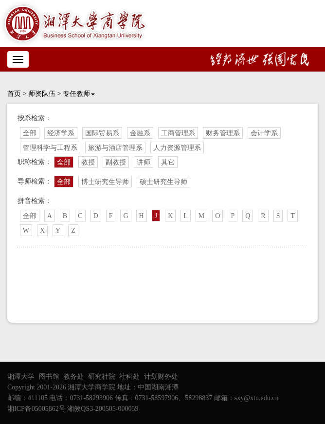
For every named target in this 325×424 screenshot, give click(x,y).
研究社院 (101, 376)
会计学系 (264, 133)
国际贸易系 (102, 133)
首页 (14, 93)
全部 (29, 133)
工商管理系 (178, 133)
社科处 (129, 376)
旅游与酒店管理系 (115, 147)
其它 (168, 162)
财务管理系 (223, 133)
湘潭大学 (21, 376)
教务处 (73, 376)
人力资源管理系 (177, 147)
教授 (88, 162)
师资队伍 (41, 93)
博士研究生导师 (105, 181)
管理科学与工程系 (50, 147)
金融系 (140, 133)
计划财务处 (161, 376)
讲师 (143, 162)
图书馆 (49, 376)
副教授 (116, 162)
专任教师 (79, 93)
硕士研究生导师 (163, 181)
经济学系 (60, 133)
